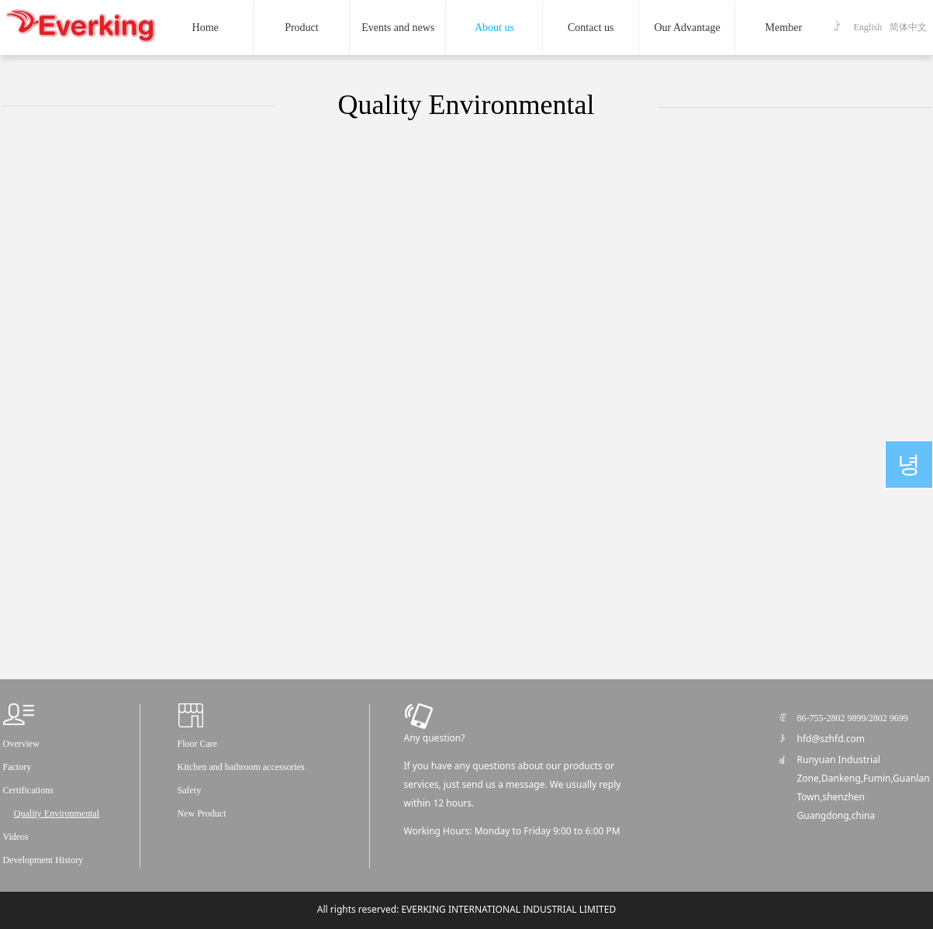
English (868, 27)
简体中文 (908, 27)
